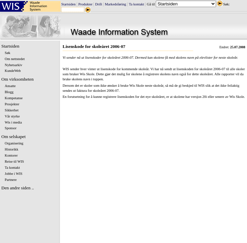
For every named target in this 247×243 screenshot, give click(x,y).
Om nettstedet (15, 59)
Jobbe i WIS (14, 174)
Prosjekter (12, 104)
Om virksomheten (17, 79)
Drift (98, 4)
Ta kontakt (136, 4)
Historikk (11, 149)
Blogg (9, 92)
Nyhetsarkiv (13, 65)
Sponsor (10, 128)
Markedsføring (115, 4)
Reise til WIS (14, 161)
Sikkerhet (12, 110)
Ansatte (10, 86)
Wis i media (13, 122)
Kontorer (11, 155)
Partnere (11, 180)
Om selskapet (13, 136)
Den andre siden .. (17, 187)
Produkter (85, 4)
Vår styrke (12, 116)
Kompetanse (14, 98)
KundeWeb (13, 71)
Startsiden (68, 4)
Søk (7, 53)
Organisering (14, 143)
